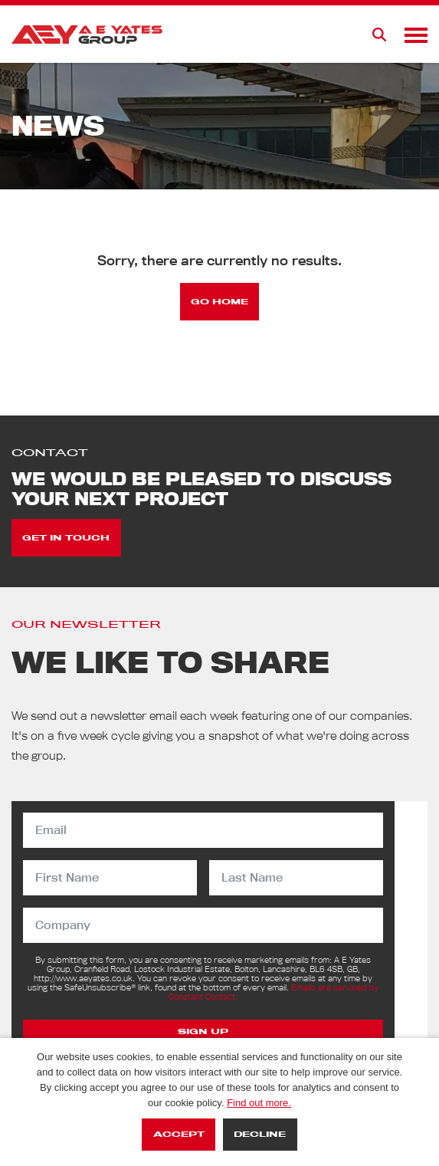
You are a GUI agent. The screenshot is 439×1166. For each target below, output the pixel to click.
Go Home (219, 302)
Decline (260, 1134)
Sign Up (203, 1031)
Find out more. (259, 1103)
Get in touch (66, 538)
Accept (179, 1134)
